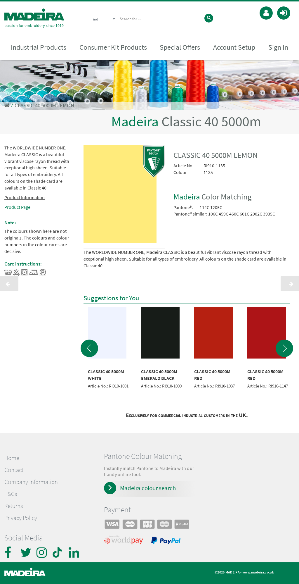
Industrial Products (38, 47)
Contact (13, 470)
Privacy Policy (20, 518)
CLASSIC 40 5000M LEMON (44, 105)
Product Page (17, 207)
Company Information (31, 482)
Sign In (278, 47)
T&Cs (10, 494)
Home (11, 458)
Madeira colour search (148, 488)
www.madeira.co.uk (258, 572)
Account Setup (234, 47)
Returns (13, 506)
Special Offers (180, 47)
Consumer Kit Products (113, 47)
